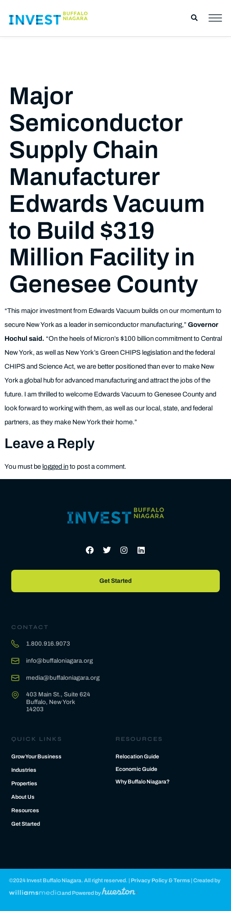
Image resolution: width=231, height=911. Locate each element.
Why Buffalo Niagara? (143, 782)
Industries (23, 770)
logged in (55, 466)
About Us (23, 797)
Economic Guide (136, 769)
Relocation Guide (137, 756)
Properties (24, 783)
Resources (25, 810)
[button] (194, 18)
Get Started (25, 824)
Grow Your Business (36, 756)
